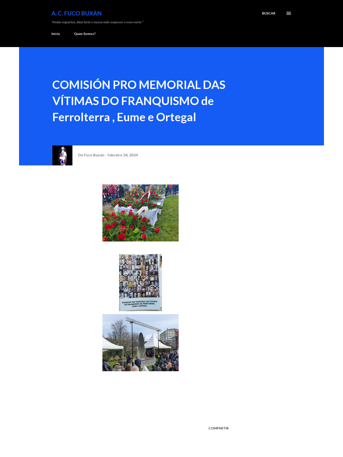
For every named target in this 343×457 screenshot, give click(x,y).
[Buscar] (268, 13)
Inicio (55, 34)
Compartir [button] (218, 428)
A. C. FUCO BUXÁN (76, 13)
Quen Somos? (85, 34)
